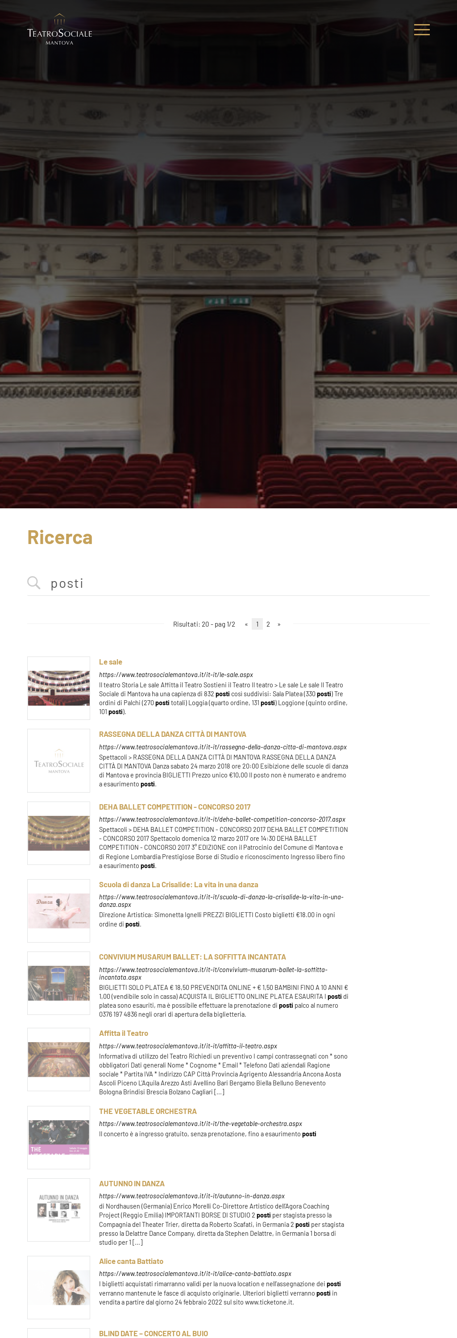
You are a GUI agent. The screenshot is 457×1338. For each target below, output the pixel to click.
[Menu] (422, 29)
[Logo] (59, 29)
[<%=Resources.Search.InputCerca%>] (228, 583)
